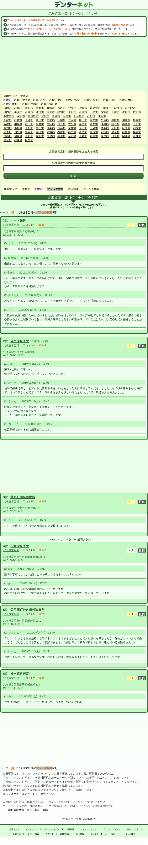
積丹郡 (61, 124)
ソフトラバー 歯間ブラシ (75, 539)
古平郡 (72, 124)
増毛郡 (51, 128)
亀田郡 (40, 120)
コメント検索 (91, 189)
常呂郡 (29, 132)
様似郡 (126, 132)
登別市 (45, 116)
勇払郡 (18, 128)
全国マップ (10, 95)
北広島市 (79, 116)
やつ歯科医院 (19, 341)
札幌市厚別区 (11, 104)
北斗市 (102, 116)
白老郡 (72, 132)
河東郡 (18, 136)
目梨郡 (29, 140)
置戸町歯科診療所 (22, 497)
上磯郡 (29, 120)
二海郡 (72, 120)
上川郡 (137, 124)
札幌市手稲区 (30, 104)
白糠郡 (137, 136)
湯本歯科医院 (19, 673)
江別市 (40, 112)
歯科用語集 (65, 834)
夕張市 (83, 108)
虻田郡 (29, 124)
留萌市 (118, 108)
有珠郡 (61, 132)
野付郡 (7, 140)
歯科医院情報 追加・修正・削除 (28, 809)
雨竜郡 (126, 124)
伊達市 (67, 116)
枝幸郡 (105, 128)
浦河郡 (115, 132)
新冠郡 (105, 132)
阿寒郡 (126, 136)
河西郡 (40, 136)
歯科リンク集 (132, 829)
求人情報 (73, 189)
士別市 (72, 112)
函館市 (7, 108)
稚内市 (7, 112)
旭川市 (29, 108)
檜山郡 (83, 120)
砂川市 (137, 112)
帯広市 (61, 108)
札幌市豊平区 (92, 100)
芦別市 (29, 112)
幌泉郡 (137, 132)
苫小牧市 (130, 108)
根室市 (105, 112)
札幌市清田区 (49, 104)
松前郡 (18, 120)
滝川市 (126, 112)
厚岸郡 (105, 136)
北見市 (72, 108)
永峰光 (132, 834)
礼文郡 (126, 128)
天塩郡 (83, 128)
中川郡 (40, 128)
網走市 (107, 108)
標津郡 (18, 140)
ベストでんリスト (88, 829)
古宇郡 (51, 124)
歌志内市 (8, 116)
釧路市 (51, 108)
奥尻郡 (115, 120)
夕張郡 (105, 124)
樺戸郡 (115, 124)
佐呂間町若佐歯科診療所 (27, 609)
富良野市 (33, 116)
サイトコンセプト (24, 793)
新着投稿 (17, 834)
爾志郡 (94, 120)
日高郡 (7, 136)
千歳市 (115, 112)
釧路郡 (94, 136)
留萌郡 (61, 128)
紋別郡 (40, 132)
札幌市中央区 (22, 100)
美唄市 (18, 112)
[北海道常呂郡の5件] (37, 212)
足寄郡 (72, 136)
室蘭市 (40, 108)
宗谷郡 (94, 128)
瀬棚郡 (126, 120)
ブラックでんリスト (23, 785)
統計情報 (94, 834)
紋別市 (61, 112)
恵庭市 (56, 116)
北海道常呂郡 (11, 224)
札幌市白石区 (74, 100)
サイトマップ (31, 829)
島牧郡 (137, 120)
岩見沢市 (95, 108)
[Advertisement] (74, 64)
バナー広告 (110, 834)
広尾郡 (51, 136)
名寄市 (83, 112)
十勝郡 (83, 136)
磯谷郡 (18, 124)
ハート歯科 (18, 220)
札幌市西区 (126, 100)
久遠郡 (105, 120)
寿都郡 (7, 124)
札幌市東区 (56, 100)
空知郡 (94, 124)
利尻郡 (137, 128)
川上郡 (115, 136)
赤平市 (51, 112)
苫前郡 (72, 128)
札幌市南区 (110, 100)
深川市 (21, 116)
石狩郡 (7, 120)
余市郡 (83, 124)
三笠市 (94, 112)
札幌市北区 (40, 100)
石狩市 (91, 116)
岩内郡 (40, 124)
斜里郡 (18, 132)
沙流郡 (94, 132)
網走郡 (7, 132)
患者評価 (49, 834)
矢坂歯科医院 (19, 546)
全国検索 (70, 829)
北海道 (24, 95)
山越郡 (61, 120)
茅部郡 (51, 120)
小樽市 (18, 108)
